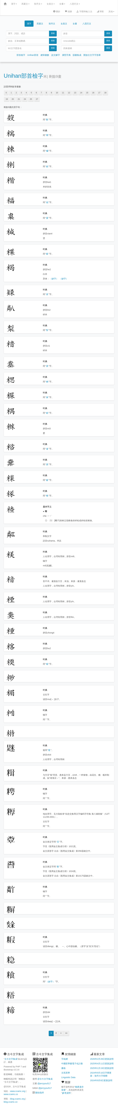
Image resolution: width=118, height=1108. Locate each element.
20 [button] (13, 99)
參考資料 (66, 1093)
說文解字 (55, 55)
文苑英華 (65, 1073)
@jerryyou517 (44, 1083)
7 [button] (41, 93)
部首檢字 (21, 55)
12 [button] (69, 93)
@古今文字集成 (44, 1079)
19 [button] (7, 99)
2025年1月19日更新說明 (102, 1068)
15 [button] (87, 93)
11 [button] (63, 93)
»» (66, 1033)
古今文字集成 (10, 1059)
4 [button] (26, 93)
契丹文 (38, 4)
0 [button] (6, 93)
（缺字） (54, 278)
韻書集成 (77, 55)
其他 (111, 11)
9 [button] (51, 93)
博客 (100, 11)
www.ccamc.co (11, 1094)
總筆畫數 (45, 55)
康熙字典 (66, 55)
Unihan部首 (32, 55)
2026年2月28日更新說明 (102, 1059)
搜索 (53, 33)
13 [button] (75, 93)
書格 (63, 1068)
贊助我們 (39, 1092)
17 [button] (99, 93)
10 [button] (57, 93)
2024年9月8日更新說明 (101, 1080)
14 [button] (81, 93)
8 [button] (46, 93)
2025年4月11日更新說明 (102, 1063)
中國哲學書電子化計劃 (72, 1063)
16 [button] (93, 93)
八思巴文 (75, 4)
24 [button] (25, 99)
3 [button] (21, 93)
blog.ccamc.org (17, 1099)
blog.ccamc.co (10, 1102)
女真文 (51, 4)
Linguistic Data (68, 1077)
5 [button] (31, 93)
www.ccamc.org (17, 1091)
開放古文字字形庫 (92, 55)
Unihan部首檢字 (23, 76)
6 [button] (36, 93)
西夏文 (26, 4)
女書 (62, 4)
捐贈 (68, 11)
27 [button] (37, 99)
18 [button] (105, 93)
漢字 (14, 4)
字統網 (64, 1059)
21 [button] (19, 99)
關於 (56, 11)
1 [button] (11, 93)
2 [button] (16, 93)
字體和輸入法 (84, 11)
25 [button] (31, 99)
